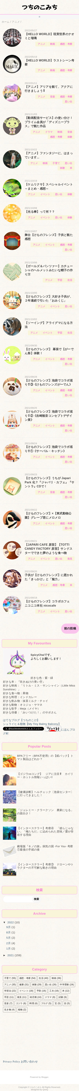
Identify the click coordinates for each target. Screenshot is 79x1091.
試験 (61, 997)
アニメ (41, 44)
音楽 (52, 96)
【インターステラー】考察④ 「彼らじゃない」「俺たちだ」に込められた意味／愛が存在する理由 (45, 831)
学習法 (7, 991)
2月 (8, 943)
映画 (52, 44)
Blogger (44, 1077)
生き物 (7, 1009)
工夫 (51, 991)
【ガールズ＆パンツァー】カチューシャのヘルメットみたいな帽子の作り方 (49, 270)
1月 (8, 948)
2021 (11, 955)
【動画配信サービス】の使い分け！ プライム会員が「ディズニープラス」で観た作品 (49, 122)
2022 (11, 922)
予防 (39, 991)
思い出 (68, 101)
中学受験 (64, 984)
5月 (8, 937)
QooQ (45, 1089)
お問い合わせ (29, 1061)
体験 (69, 137)
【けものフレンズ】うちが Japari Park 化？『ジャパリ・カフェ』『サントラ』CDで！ (49, 482)
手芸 (59, 280)
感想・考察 (66, 44)
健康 (21, 984)
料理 (31, 1003)
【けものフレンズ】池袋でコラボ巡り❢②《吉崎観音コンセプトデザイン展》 (49, 415)
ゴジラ (19, 1003)
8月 (8, 932)
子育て (56, 163)
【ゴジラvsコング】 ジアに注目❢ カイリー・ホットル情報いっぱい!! (45, 775)
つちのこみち (39, 7)
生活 (69, 280)
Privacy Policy (11, 1061)
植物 (20, 1009)
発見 (69, 558)
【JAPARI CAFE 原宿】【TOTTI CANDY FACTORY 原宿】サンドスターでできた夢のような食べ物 (49, 548)
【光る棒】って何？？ (40, 211)
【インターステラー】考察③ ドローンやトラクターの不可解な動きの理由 (45, 866)
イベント (45, 194)
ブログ (44, 1003)
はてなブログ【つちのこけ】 (21, 720)
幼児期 (33, 997)
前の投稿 (70, 628)
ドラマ (48, 132)
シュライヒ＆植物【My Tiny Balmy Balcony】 (32, 723)
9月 (8, 927)
